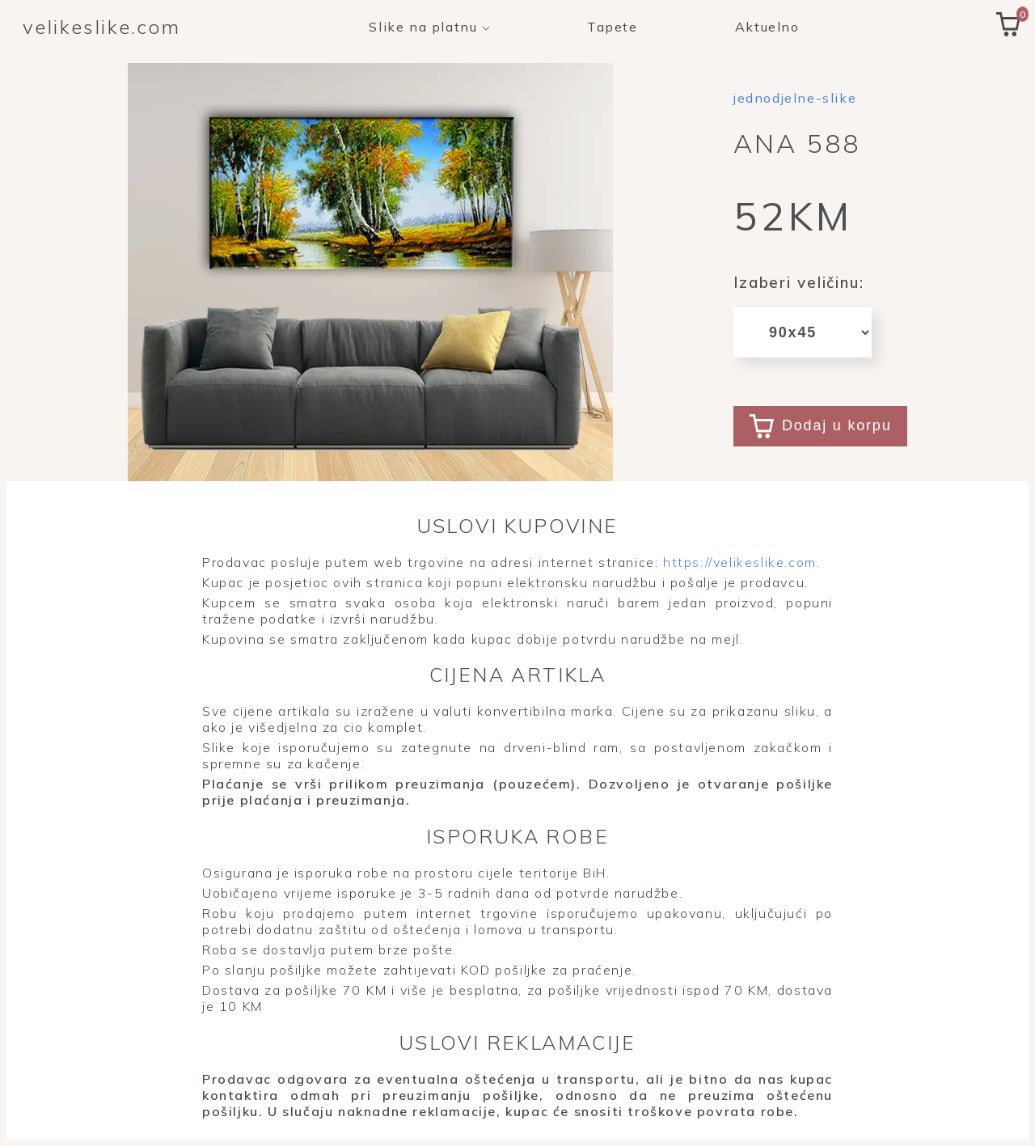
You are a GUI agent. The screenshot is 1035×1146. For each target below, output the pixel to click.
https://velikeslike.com (737, 562)
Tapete (612, 27)
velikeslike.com (101, 27)
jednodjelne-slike (794, 98)
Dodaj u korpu (820, 426)
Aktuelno (767, 27)
